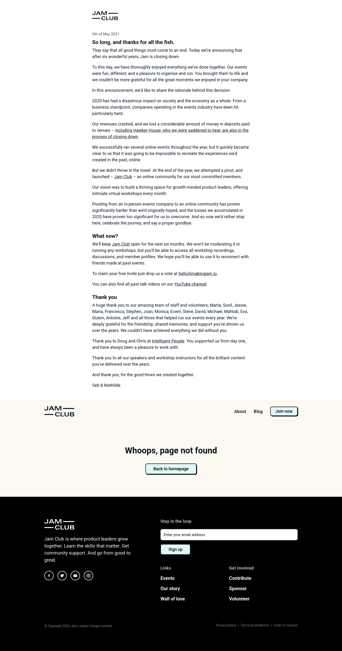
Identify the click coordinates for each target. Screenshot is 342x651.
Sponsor (238, 588)
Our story (170, 588)
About (240, 411)
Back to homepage (171, 468)
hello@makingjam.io (198, 273)
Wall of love (172, 598)
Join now (284, 411)
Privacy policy (226, 625)
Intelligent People (168, 340)
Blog (258, 411)
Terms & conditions (255, 625)
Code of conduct (286, 625)
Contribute (240, 578)
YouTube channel (190, 284)
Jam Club (123, 176)
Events (167, 578)
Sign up (175, 549)
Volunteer (239, 598)
